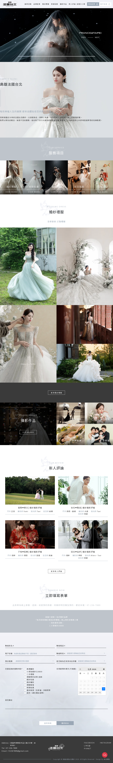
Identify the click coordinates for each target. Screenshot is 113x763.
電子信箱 (8, 653)
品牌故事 (36, 4)
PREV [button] (83, 37)
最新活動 (28, 4)
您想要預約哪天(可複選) (66, 669)
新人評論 (72, 4)
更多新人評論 (56, 571)
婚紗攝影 (30, 682)
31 (100, 692)
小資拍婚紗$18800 (34, 671)
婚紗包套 (30, 679)
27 (84, 692)
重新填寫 (48, 723)
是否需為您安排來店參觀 (66, 661)
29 (92, 692)
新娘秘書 (54, 4)
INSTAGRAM (105, 743)
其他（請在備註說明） (36, 693)
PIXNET (87, 749)
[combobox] (86, 653)
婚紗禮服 (45, 4)
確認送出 (65, 723)
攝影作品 (63, 4)
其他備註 (8, 700)
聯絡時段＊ (61, 653)
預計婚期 (9, 661)
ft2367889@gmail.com (18, 751)
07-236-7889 (11, 748)
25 (104, 689)
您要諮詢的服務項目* (14, 669)
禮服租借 (30, 685)
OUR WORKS (18, 432)
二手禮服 (30, 674)
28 (88, 692)
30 (96, 692)
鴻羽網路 (107, 759)
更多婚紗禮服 (56, 392)
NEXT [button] (97, 37)
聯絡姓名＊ (9, 645)
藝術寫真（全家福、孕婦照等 (39, 690)
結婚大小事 (81, 4)
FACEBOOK (89, 743)
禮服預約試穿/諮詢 (34, 677)
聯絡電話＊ (61, 645)
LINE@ (87, 746)
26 (81, 692)
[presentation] (56, 715)
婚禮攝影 (30, 669)
